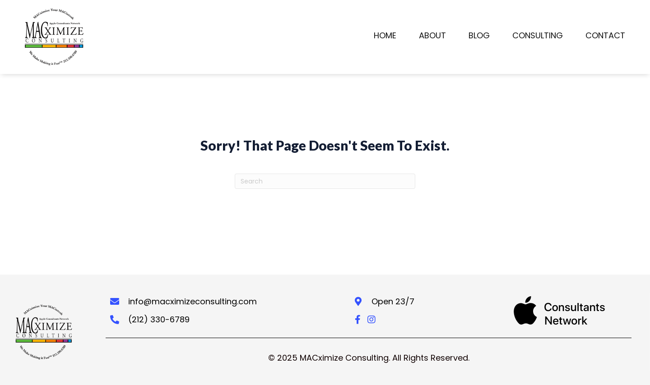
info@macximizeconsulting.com (192, 301)
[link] (385, 37)
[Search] (325, 181)
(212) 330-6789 (159, 319)
